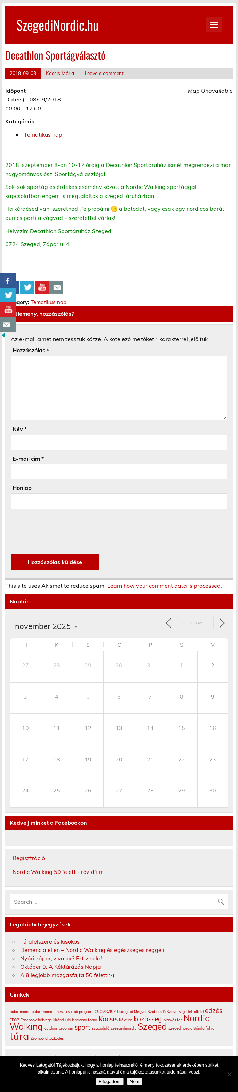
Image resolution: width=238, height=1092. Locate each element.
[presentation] (64, 531)
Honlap (22, 488)
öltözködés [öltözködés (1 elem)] (54, 1038)
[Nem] (229, 1074)
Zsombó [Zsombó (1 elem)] (37, 1038)
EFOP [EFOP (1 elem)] (14, 1019)
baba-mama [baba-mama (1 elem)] (20, 1011)
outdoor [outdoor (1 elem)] (50, 1028)
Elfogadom (109, 1081)
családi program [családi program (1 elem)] (79, 1011)
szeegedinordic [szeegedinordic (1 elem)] (123, 1028)
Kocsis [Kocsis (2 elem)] (108, 1019)
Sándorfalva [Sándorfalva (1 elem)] (203, 1028)
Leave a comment (104, 73)
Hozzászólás (31, 350)
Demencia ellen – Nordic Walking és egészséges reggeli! (93, 949)
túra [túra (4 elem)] (19, 1036)
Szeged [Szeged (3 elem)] (152, 1026)
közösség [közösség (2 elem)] (148, 1019)
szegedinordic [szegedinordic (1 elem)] (180, 1028)
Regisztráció (29, 857)
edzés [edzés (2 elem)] (213, 1010)
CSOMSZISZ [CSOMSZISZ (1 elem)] (105, 1011)
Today (195, 623)
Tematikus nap (43, 134)
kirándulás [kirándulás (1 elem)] (62, 1019)
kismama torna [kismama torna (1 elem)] (84, 1019)
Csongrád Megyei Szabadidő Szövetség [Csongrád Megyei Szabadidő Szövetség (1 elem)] (151, 1011)
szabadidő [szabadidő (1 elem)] (100, 1028)
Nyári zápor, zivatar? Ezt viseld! (61, 958)
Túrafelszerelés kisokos (50, 941)
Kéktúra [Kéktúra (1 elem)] (125, 1019)
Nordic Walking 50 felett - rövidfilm (58, 871)
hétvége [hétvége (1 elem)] (45, 1019)
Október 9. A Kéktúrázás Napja (60, 966)
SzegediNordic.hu (57, 24)
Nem (135, 1081)
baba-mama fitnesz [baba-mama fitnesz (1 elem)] (48, 1011)
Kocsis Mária (60, 73)
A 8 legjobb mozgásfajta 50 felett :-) (67, 974)
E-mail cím (28, 458)
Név (20, 429)
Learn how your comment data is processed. (164, 585)
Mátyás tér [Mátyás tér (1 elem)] (173, 1019)
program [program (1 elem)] (66, 1028)
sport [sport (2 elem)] (82, 1027)
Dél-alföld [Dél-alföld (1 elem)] (195, 1011)
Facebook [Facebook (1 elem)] (29, 1019)
